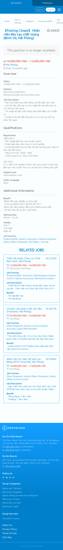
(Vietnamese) (18, 446)
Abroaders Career (11, 518)
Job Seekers (16, 2)
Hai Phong (12, 64)
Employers (48, 2)
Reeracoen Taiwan (11, 499)
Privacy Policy (9, 529)
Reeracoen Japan (10, 506)
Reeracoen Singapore (12, 492)
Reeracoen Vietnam (11, 502)
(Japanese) (16, 450)
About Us (7, 525)
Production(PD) (45, 21)
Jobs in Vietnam (17, 21)
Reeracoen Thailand (11, 488)
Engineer (30, 21)
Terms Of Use (9, 533)
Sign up (51, 9)
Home (7, 21)
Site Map (7, 537)
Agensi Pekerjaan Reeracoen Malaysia (20, 495)
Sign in (40, 10)
